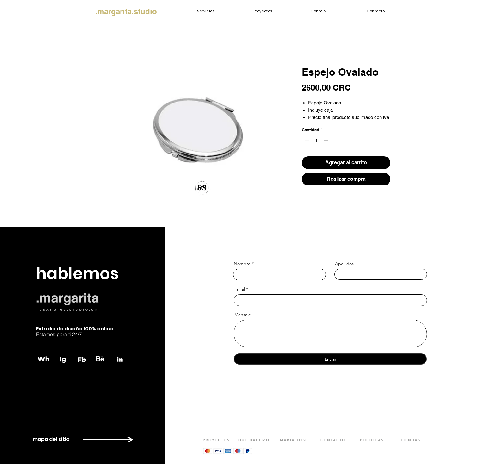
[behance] (101, 359)
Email (239, 289)
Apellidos (344, 263)
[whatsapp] (44, 359)
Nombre (242, 263)
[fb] (82, 359)
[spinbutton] (316, 140)
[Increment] (326, 140)
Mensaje (242, 314)
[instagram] (63, 359)
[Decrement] (306, 140)
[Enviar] (330, 359)
